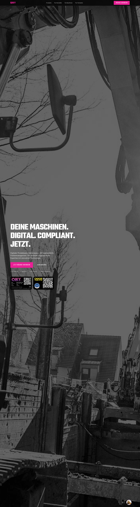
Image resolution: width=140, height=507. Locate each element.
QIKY (13, 2)
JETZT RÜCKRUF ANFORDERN (21, 265)
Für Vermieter (79, 3)
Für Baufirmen (68, 3)
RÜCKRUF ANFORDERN (122, 3)
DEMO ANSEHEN (41, 265)
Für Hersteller (58, 3)
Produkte (48, 3)
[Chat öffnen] (128, 502)
